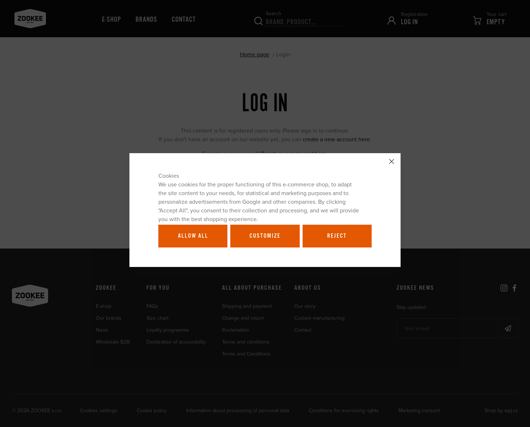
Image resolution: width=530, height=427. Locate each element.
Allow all (193, 236)
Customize (265, 236)
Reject (337, 236)
